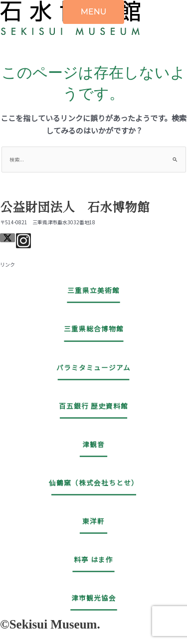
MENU (94, 11)
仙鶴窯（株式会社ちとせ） (94, 482)
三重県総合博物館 (94, 328)
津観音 (93, 444)
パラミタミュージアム (93, 367)
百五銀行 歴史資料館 (93, 406)
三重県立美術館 (93, 290)
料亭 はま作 (93, 559)
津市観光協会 (93, 598)
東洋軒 (93, 521)
